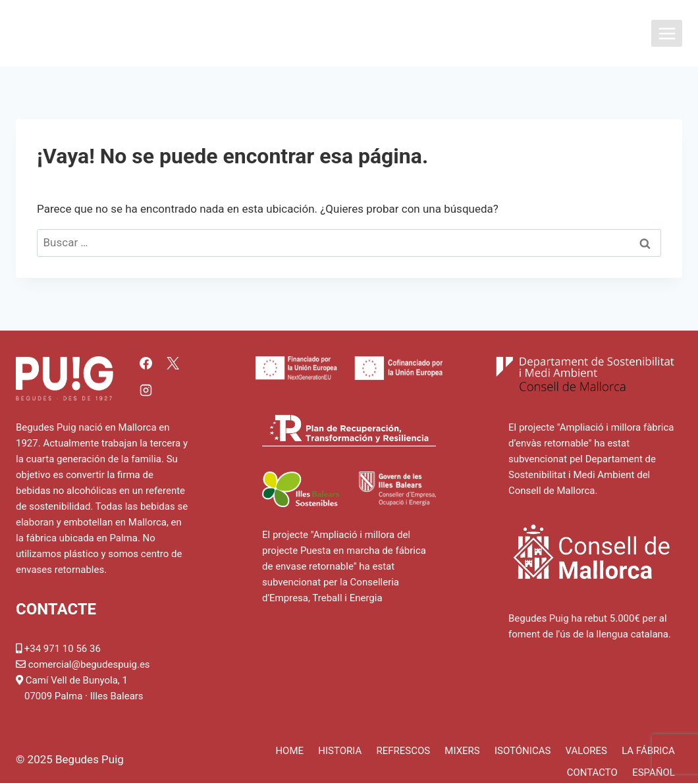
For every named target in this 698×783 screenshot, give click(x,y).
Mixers (461, 751)
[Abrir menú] (666, 33)
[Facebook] (145, 362)
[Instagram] (145, 390)
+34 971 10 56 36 (62, 649)
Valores (586, 751)
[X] (173, 362)
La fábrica (648, 751)
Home (289, 751)
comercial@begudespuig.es (89, 664)
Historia (340, 751)
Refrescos (403, 751)
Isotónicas (522, 751)
